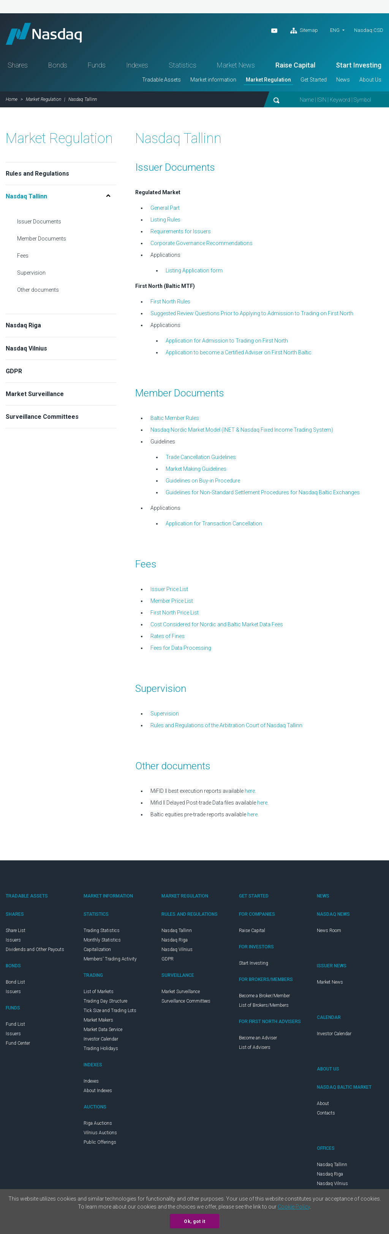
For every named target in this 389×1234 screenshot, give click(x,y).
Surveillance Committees (42, 417)
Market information (213, 81)
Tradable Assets (161, 81)
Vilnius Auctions (100, 1134)
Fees (22, 257)
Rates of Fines (167, 637)
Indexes (137, 66)
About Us (370, 81)
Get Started (313, 81)
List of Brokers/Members (264, 1006)
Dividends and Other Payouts (35, 950)
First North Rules (170, 303)
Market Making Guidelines (196, 470)
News (343, 81)
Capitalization (97, 950)
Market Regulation (268, 81)
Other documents (38, 291)
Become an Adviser (258, 1039)
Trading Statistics (102, 931)
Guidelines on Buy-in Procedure (203, 482)
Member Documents (41, 240)
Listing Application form (194, 272)
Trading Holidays (101, 1049)
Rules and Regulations (37, 174)
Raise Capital (295, 66)
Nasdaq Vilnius (26, 349)
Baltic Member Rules (174, 419)
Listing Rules (165, 221)
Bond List (15, 983)
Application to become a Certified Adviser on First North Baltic (239, 354)
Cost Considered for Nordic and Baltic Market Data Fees (216, 626)
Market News (236, 66)
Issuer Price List (169, 590)
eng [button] (335, 30)
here (250, 792)
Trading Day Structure (105, 1002)
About (323, 1104)
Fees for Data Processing (180, 649)
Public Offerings (100, 1143)
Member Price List (171, 602)
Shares (18, 66)
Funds (97, 66)
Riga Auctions (98, 1124)
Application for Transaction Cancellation (214, 525)
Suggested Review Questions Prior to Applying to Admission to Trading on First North (251, 314)
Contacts (326, 1114)
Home (11, 100)
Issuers (13, 941)
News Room (329, 931)
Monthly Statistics (102, 941)
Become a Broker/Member (264, 997)
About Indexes (98, 1091)
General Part (165, 209)
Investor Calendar (101, 1040)
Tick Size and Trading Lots (110, 1011)
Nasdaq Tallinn (176, 931)
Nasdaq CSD (368, 30)
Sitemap (304, 30)
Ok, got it (194, 1221)
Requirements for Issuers (180, 233)
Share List (15, 931)
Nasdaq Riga (23, 326)
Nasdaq (45, 34)
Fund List (15, 1025)
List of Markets (99, 992)
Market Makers (98, 1021)
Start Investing (358, 66)
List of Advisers (254, 1048)
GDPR (14, 372)
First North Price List (174, 614)
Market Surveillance (35, 395)
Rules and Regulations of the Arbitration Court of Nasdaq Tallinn (226, 726)
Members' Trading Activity (110, 960)
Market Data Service (103, 1030)
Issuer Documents (39, 223)
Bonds (57, 66)
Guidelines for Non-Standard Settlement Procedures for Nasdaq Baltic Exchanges (263, 493)
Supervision (31, 274)
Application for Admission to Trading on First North (227, 342)
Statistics (182, 66)
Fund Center (18, 1044)
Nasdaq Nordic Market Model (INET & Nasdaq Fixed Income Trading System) (241, 431)
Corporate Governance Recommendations (201, 244)
